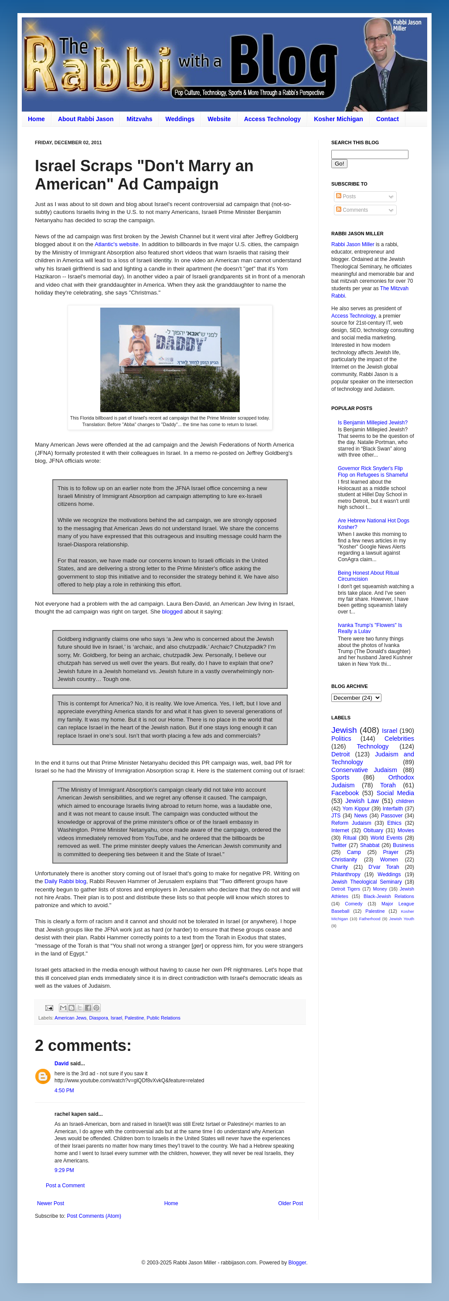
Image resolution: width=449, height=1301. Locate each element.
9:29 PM (64, 1170)
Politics (341, 738)
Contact (387, 118)
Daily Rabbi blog (65, 881)
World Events (386, 838)
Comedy (353, 903)
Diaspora (98, 1017)
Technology (373, 746)
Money (380, 888)
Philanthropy (346, 874)
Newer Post (50, 1203)
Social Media (395, 792)
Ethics (394, 823)
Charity (339, 867)
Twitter (339, 845)
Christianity (344, 860)
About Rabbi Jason (86, 118)
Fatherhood (370, 918)
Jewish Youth (401, 918)
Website (219, 118)
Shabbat (370, 845)
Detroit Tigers (345, 888)
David (61, 1063)
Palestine (134, 1017)
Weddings (180, 118)
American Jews (70, 1017)
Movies (406, 830)
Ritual (350, 838)
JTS (335, 816)
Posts (346, 196)
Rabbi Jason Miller (352, 244)
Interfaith (393, 809)
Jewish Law (362, 800)
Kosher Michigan (338, 118)
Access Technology (272, 118)
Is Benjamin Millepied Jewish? (373, 423)
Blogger (297, 1263)
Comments (352, 210)
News (360, 816)
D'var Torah (383, 867)
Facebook (345, 792)
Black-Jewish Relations (389, 896)
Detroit (340, 754)
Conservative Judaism (364, 769)
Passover (392, 816)
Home (36, 118)
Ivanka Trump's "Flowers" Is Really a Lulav (370, 628)
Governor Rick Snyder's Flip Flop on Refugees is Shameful (373, 471)
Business (403, 845)
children (405, 801)
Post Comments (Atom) (94, 1216)
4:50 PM (64, 1091)
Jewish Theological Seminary (366, 882)
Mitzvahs (139, 118)
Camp (354, 852)
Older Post (290, 1203)
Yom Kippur (356, 809)
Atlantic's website (117, 244)
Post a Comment (65, 1185)
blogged (172, 611)
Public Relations (163, 1017)
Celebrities (399, 738)
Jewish (344, 730)
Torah (388, 785)
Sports (340, 777)
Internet (340, 830)
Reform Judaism (351, 823)
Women (389, 860)
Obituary (373, 830)
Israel (116, 1017)
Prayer (390, 852)
